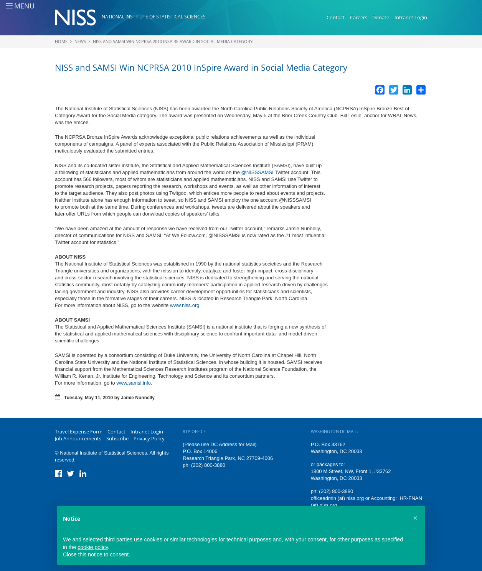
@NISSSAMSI (257, 172)
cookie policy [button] (93, 547)
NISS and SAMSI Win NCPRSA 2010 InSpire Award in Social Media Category (173, 41)
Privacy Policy (149, 438)
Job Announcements (78, 438)
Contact (336, 17)
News (80, 41)
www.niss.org (185, 305)
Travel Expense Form (78, 431)
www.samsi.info (133, 383)
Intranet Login (411, 17)
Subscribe (117, 438)
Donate (380, 17)
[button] (415, 518)
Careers (358, 17)
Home (61, 41)
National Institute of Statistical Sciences (154, 16)
